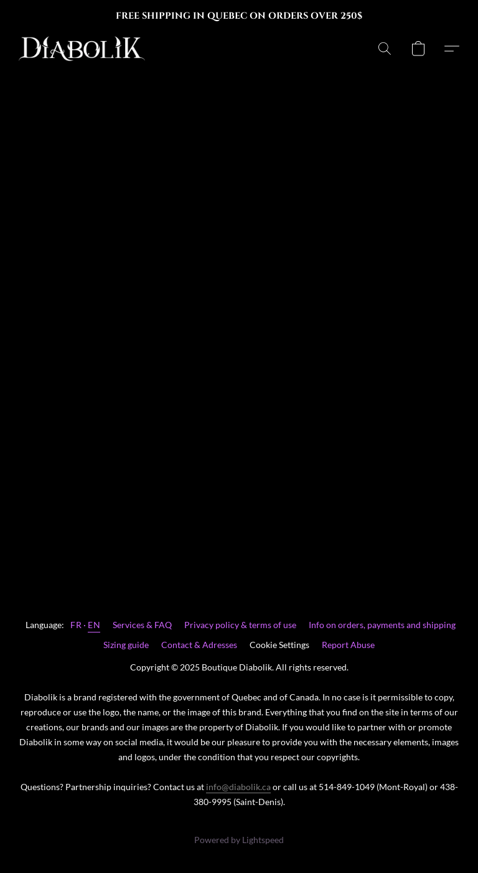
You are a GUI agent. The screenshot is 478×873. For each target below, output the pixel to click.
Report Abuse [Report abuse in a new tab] (348, 644)
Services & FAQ (142, 624)
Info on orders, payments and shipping (382, 624)
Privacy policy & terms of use (240, 624)
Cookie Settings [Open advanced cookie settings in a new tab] (279, 644)
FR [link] (76, 624)
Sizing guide (126, 644)
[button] (82, 48)
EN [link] (94, 624)
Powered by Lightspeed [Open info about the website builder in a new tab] (239, 839)
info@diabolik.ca (238, 786)
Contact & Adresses (199, 644)
